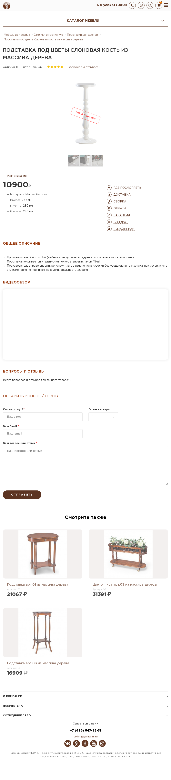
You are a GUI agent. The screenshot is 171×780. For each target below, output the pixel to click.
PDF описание (17, 176)
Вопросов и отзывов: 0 (84, 67)
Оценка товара (99, 409)
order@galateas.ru (86, 737)
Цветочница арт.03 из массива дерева (125, 584)
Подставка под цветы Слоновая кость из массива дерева (43, 39)
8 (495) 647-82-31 (112, 5)
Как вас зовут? (14, 409)
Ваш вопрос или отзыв (20, 443)
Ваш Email (11, 426)
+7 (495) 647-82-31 (85, 730)
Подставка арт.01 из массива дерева (37, 584)
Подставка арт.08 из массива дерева (38, 663)
